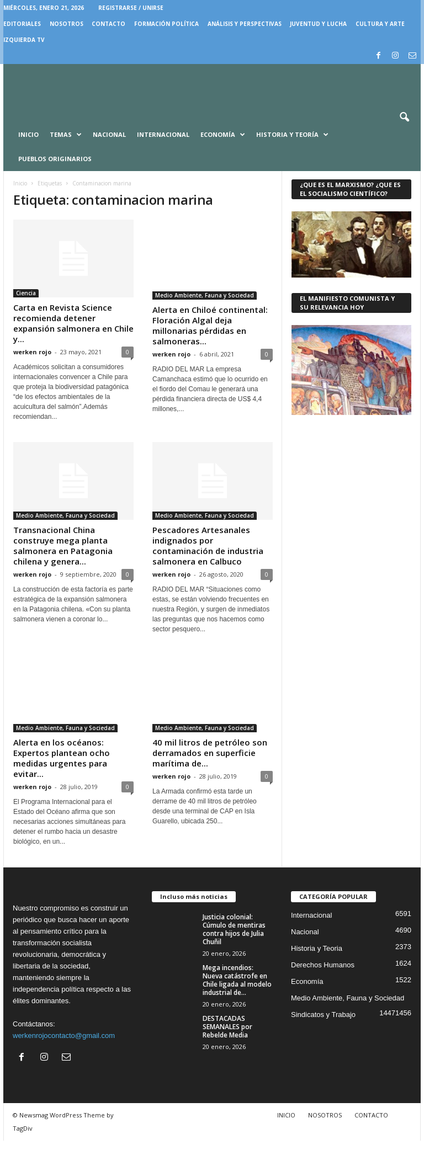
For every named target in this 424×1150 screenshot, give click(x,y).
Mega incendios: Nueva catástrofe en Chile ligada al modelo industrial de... (237, 989)
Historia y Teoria (316, 958)
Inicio (28, 134)
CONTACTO (108, 24)
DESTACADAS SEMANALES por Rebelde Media (227, 1036)
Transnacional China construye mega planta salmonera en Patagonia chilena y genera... (63, 545)
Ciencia (26, 293)
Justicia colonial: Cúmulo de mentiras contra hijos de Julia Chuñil (234, 939)
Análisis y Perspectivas (245, 24)
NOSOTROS (66, 24)
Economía (222, 135)
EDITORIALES (22, 24)
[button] (404, 117)
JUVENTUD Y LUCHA (318, 24)
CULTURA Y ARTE (380, 24)
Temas (66, 135)
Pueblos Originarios (55, 159)
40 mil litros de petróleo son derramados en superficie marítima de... (209, 753)
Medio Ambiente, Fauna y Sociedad (204, 295)
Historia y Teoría (292, 135)
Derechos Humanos (322, 974)
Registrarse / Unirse (130, 8)
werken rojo (32, 352)
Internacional (163, 134)
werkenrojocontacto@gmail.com (64, 1045)
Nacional (109, 134)
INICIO (286, 1124)
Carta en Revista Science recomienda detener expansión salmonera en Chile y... (73, 323)
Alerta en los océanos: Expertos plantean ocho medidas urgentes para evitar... (61, 767)
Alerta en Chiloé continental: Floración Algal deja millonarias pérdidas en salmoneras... (210, 325)
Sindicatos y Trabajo (323, 1024)
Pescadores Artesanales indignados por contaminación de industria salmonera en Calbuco (207, 545)
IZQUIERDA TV (24, 40)
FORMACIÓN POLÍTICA (166, 24)
